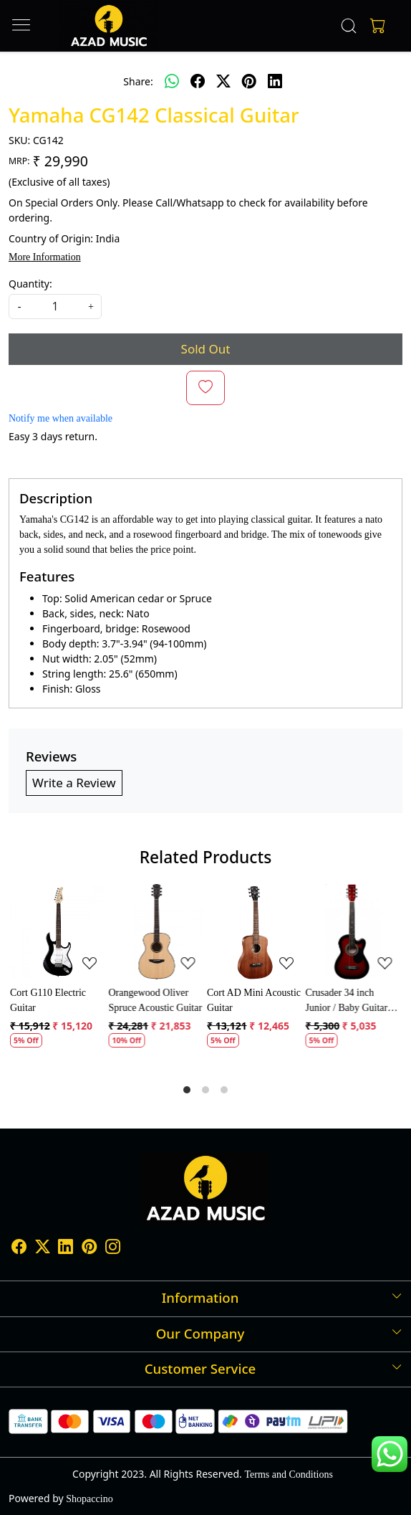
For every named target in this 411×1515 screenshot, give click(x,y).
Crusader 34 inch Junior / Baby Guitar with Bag (347, 1001)
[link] (348, 25)
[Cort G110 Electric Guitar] (58, 932)
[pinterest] (249, 81)
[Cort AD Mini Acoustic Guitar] (255, 932)
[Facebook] (19, 1249)
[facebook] (198, 81)
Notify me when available (60, 418)
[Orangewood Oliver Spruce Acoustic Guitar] (157, 932)
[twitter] (223, 81)
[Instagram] (112, 1249)
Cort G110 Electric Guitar (48, 1000)
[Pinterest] (89, 1249)
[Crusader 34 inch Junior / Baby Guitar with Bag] (354, 932)
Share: (138, 81)
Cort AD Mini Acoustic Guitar (254, 1000)
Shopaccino (89, 1498)
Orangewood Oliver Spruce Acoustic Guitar (156, 1000)
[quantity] (55, 306)
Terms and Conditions (288, 1474)
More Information (45, 257)
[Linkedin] (65, 1249)
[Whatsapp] (172, 81)
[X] (42, 1249)
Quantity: (30, 283)
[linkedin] (275, 81)
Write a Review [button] (74, 782)
